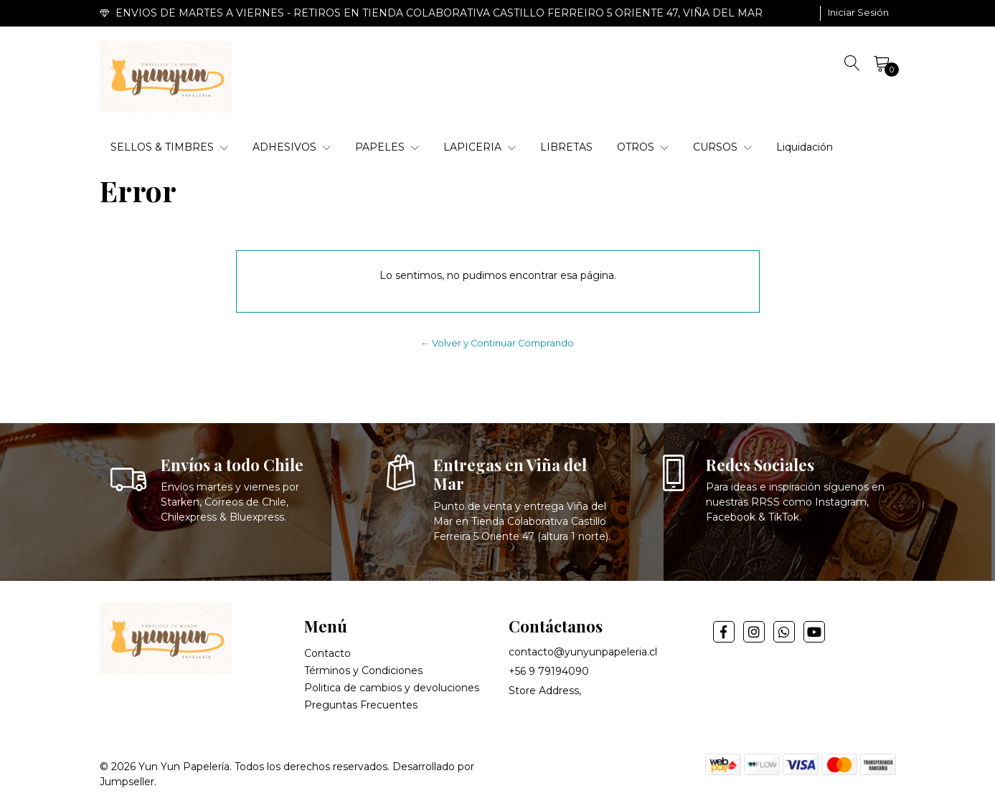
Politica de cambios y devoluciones (391, 687)
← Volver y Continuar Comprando (498, 343)
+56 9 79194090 (549, 671)
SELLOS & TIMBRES (169, 147)
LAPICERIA (479, 147)
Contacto (327, 653)
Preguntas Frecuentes (361, 704)
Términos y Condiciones (363, 670)
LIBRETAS (566, 147)
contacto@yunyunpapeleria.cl (583, 651)
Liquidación (804, 147)
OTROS (643, 147)
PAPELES (387, 147)
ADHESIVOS (292, 147)
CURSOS (722, 147)
